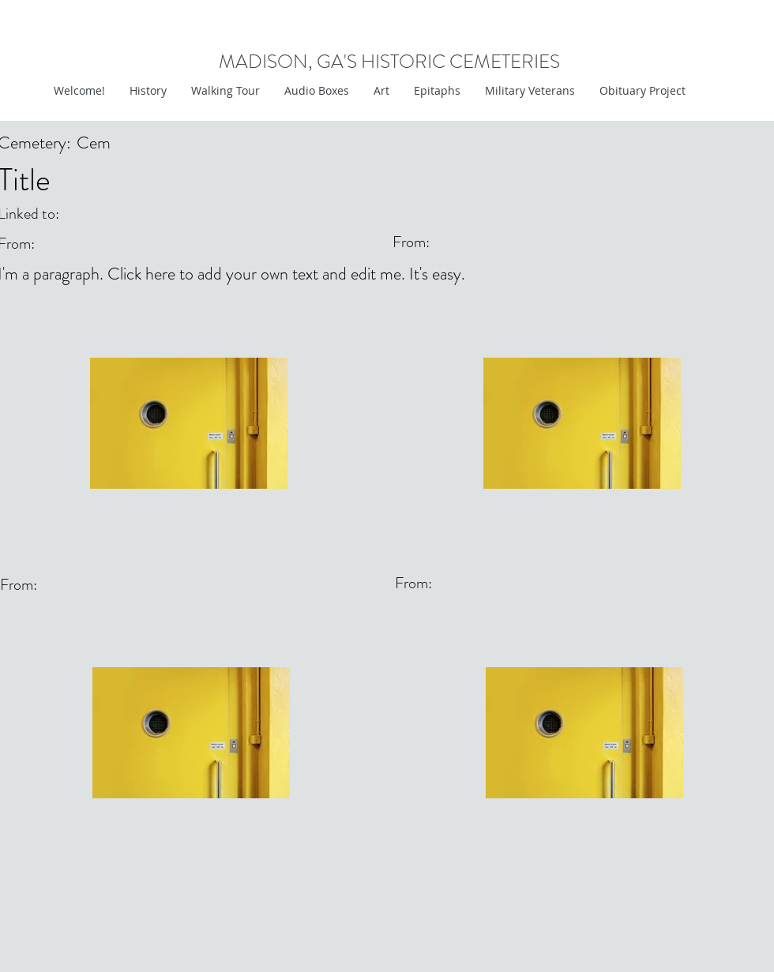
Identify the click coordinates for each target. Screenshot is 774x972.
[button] (381, 91)
